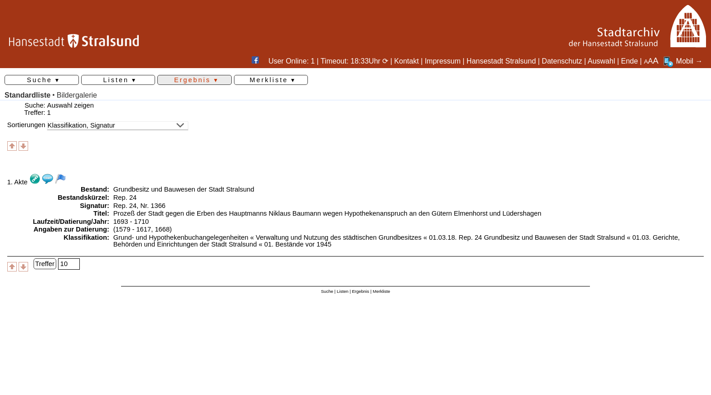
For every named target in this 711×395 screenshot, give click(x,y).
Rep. (120, 197)
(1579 (122, 229)
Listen (343, 291)
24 (132, 197)
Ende (629, 61)
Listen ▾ (119, 80)
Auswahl (601, 61)
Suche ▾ (43, 80)
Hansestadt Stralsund (501, 61)
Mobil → (682, 61)
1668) (163, 229)
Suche (327, 291)
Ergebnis (360, 291)
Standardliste (27, 95)
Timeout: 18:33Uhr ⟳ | (357, 61)
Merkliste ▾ (273, 80)
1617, (144, 229)
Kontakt (406, 61)
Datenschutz (562, 61)
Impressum (443, 61)
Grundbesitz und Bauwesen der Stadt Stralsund (183, 189)
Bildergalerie (77, 95)
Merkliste (381, 291)
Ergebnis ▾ (196, 80)
